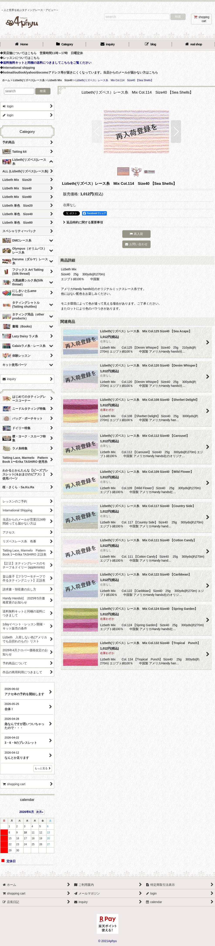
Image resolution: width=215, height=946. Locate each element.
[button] (97, 131)
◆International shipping (17, 67)
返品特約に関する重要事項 (83, 222)
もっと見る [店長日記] (43, 768)
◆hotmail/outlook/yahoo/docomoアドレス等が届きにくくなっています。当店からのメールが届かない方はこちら (79, 72)
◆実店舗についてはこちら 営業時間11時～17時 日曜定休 (41, 53)
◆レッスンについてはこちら (20, 58)
